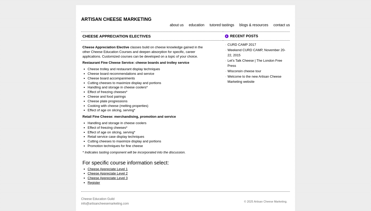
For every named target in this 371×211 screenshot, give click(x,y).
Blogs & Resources (253, 25)
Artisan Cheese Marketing (116, 19)
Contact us (281, 25)
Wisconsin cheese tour (244, 71)
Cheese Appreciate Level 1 (108, 169)
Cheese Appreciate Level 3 (108, 178)
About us (177, 25)
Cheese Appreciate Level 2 (108, 173)
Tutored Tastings (221, 25)
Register (94, 183)
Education (197, 25)
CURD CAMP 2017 (241, 45)
